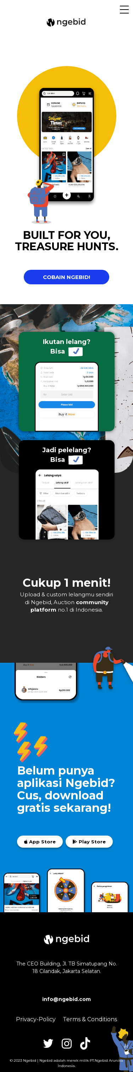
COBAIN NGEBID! (66, 277)
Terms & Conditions (90, 1019)
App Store (40, 841)
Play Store (89, 841)
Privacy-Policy (36, 1019)
